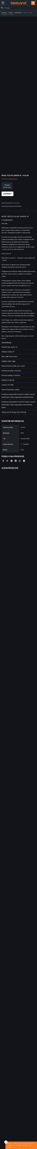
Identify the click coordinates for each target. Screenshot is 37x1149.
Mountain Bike (25, 438)
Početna (4, 12)
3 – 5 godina (25, 444)
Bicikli (10, 12)
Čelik (22, 433)
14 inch (23, 427)
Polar (22, 450)
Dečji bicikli (18, 12)
